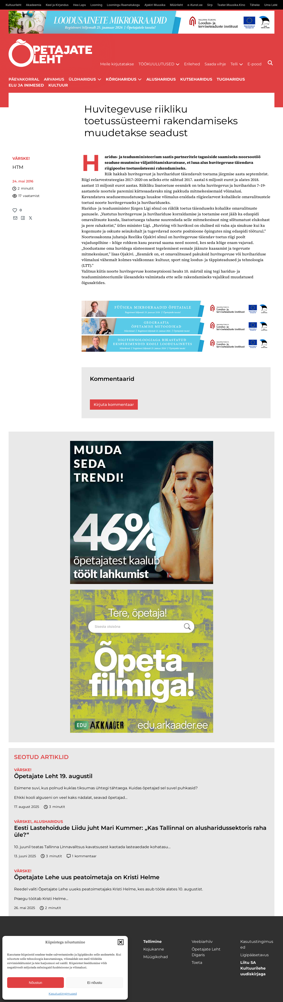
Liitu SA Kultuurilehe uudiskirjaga (253, 968)
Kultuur (58, 85)
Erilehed (192, 64)
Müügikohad (155, 957)
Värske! (21, 158)
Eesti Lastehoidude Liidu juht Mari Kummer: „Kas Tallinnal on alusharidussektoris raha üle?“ (140, 831)
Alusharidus (161, 79)
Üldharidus (82, 79)
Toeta (197, 962)
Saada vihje (215, 64)
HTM (17, 167)
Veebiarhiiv (202, 941)
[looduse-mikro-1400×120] (142, 22)
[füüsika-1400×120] (176, 309)
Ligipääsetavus (254, 955)
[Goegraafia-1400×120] (176, 326)
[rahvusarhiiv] (141, 661)
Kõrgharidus (121, 79)
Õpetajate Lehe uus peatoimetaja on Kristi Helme (87, 877)
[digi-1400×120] (176, 344)
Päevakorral (24, 79)
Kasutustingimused (63, 993)
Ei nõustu (94, 983)
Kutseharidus (196, 79)
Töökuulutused (156, 64)
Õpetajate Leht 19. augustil (53, 776)
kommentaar (82, 856)
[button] (120, 942)
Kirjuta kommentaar (114, 404)
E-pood (254, 64)
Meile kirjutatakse (117, 64)
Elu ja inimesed (26, 85)
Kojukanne (153, 949)
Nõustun (35, 983)
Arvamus (54, 79)
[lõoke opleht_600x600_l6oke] (141, 512)
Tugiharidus (231, 79)
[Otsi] (270, 63)
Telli (234, 64)
